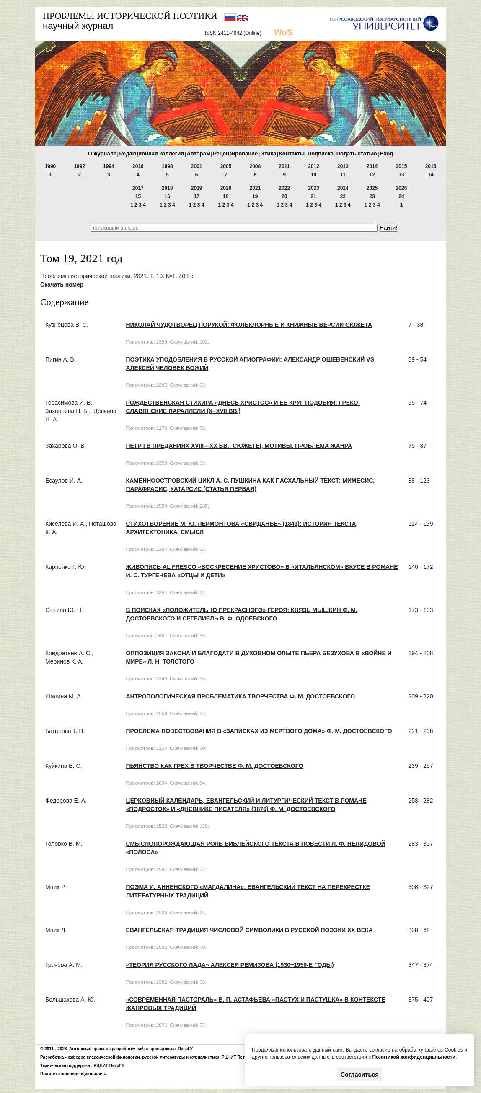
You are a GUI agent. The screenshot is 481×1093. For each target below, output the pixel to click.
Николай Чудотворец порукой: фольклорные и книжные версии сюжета (249, 324)
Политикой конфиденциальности (413, 1057)
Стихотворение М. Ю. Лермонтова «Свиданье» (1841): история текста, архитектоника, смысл (241, 527)
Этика (268, 153)
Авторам (198, 153)
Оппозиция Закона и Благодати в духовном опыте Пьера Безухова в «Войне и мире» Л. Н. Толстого (258, 657)
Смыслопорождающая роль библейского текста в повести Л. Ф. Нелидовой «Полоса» (255, 847)
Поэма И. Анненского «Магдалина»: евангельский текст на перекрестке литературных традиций (248, 891)
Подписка (321, 153)
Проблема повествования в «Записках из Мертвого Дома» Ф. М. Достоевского (259, 731)
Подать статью (356, 153)
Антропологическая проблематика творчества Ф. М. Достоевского (240, 696)
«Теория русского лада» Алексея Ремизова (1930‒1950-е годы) (230, 964)
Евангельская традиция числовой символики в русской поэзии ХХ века (249, 930)
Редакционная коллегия (151, 153)
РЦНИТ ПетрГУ (237, 1057)
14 (430, 175)
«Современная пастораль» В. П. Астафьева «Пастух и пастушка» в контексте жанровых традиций (255, 1003)
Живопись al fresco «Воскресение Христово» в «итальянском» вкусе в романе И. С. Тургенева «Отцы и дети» (262, 571)
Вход (386, 153)
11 (343, 175)
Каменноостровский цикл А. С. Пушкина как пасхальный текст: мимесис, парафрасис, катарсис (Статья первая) (250, 484)
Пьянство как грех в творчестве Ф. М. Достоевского (214, 765)
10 (313, 175)
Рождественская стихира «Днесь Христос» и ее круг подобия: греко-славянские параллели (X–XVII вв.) (243, 406)
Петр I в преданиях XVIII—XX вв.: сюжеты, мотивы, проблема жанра (239, 445)
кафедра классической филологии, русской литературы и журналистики (143, 1057)
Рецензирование (235, 153)
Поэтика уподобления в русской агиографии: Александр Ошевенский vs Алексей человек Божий (250, 363)
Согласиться (360, 1074)
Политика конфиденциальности (73, 1074)
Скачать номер (61, 284)
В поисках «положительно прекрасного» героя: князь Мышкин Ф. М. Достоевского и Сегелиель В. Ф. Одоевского (241, 614)
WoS (283, 32)
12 (372, 175)
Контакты (292, 153)
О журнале (102, 153)
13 (401, 175)
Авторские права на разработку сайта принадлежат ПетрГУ (131, 1048)
